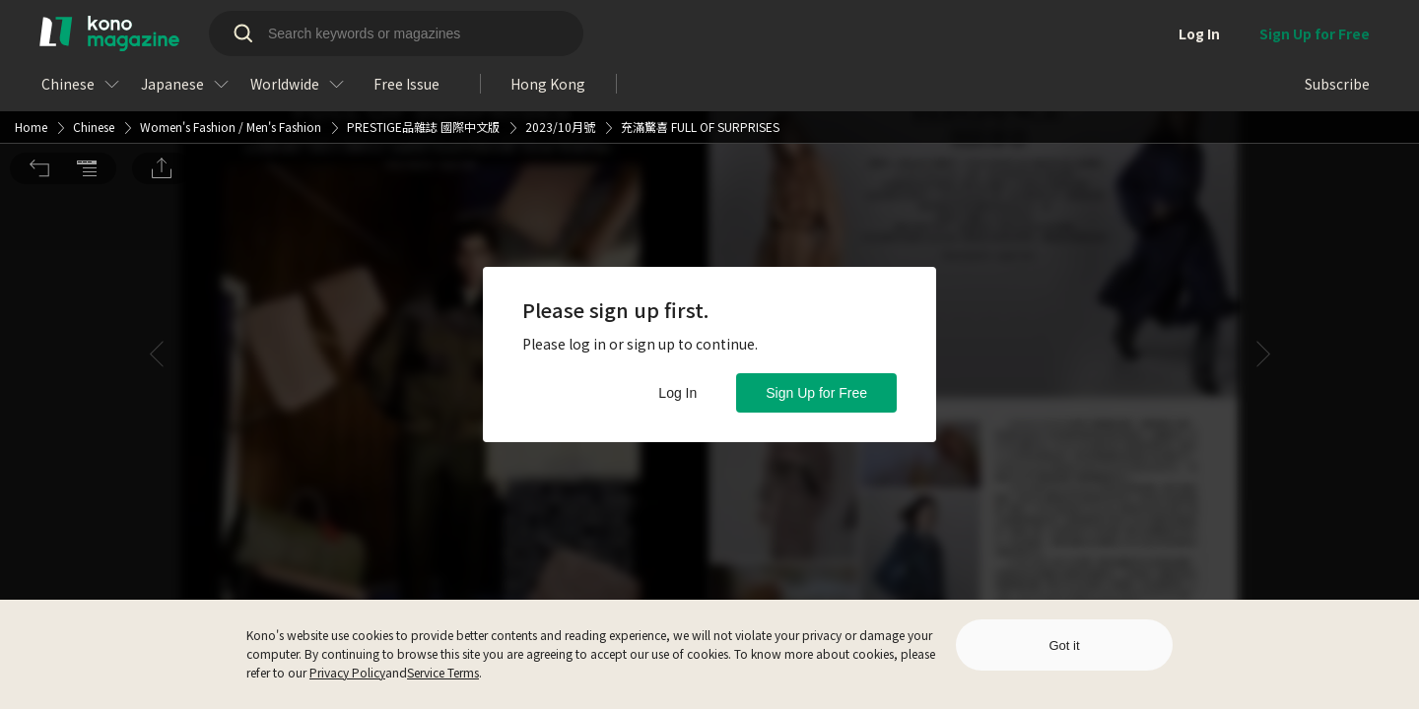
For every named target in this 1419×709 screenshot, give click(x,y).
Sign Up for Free (816, 393)
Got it (1063, 645)
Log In (677, 393)
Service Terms (443, 672)
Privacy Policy (347, 672)
